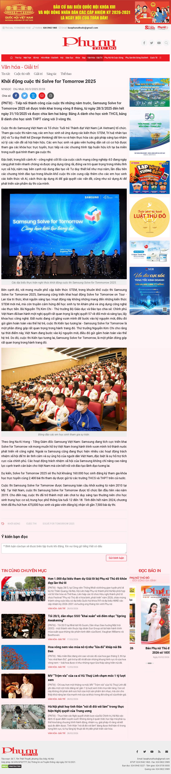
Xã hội (36, 58)
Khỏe (77, 58)
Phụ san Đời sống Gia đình (136, 58)
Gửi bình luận (116, 558)
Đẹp (84, 58)
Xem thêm (149, 669)
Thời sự (18, 58)
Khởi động (14, 523)
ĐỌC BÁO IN (150, 571)
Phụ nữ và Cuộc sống (113, 58)
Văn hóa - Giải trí (95, 58)
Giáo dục (69, 58)
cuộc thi (31, 523)
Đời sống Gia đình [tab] (144, 580)
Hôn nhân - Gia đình (49, 58)
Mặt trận (27, 58)
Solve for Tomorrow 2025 (58, 523)
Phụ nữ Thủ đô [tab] (139, 577)
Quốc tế (153, 58)
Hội (61, 58)
